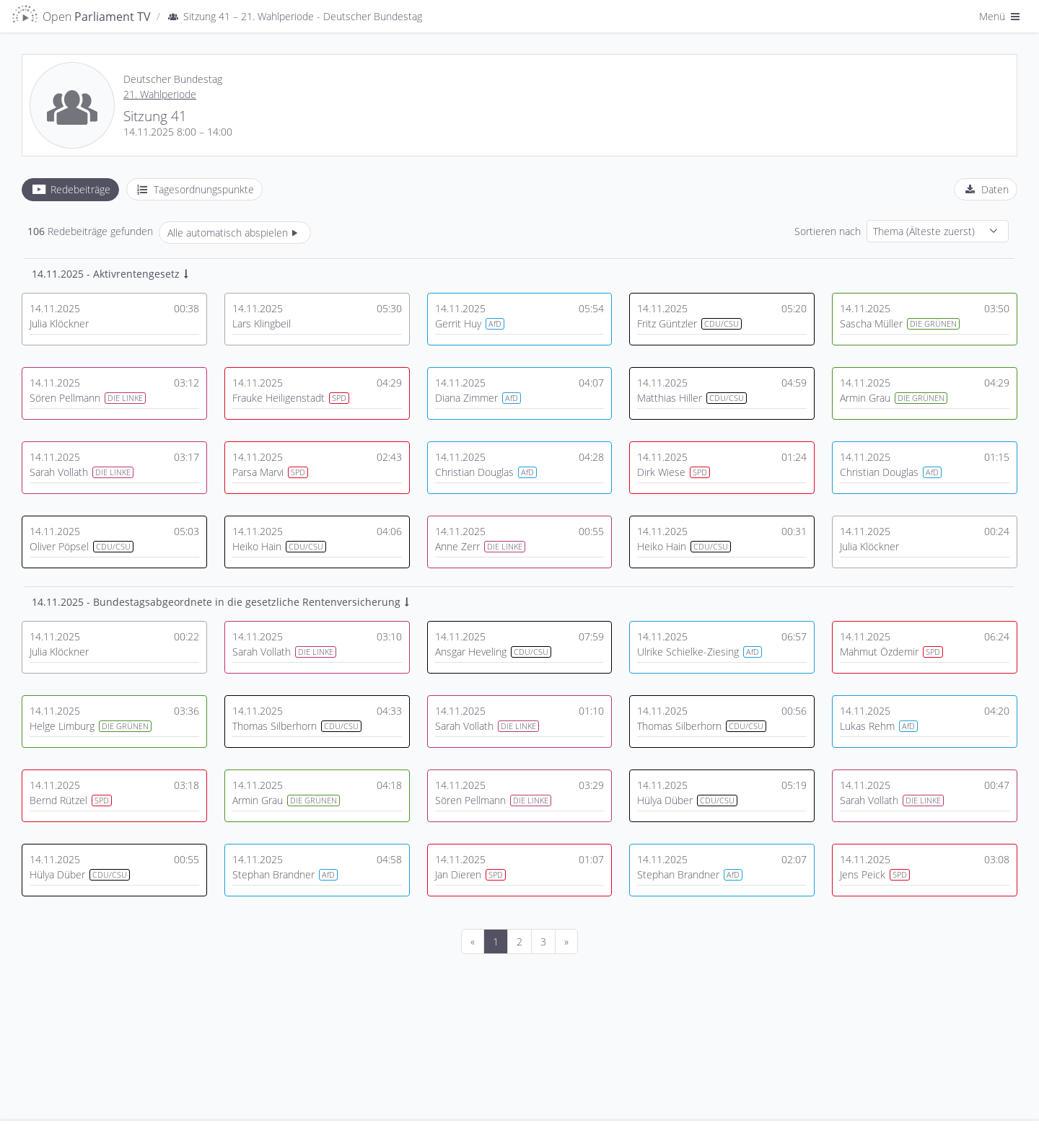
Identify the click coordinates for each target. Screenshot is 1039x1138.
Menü (1000, 16)
